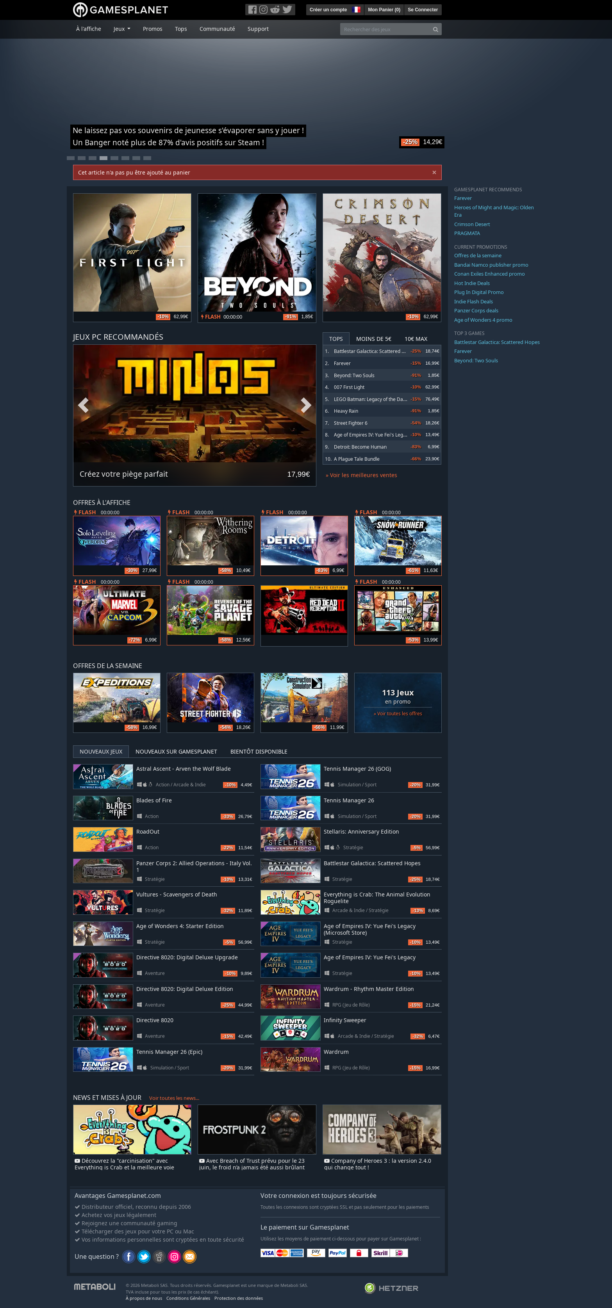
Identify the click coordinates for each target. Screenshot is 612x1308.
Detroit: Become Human (360, 447)
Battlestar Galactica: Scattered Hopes (375, 351)
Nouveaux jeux (101, 751)
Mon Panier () (384, 9)
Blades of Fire (154, 800)
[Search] (436, 29)
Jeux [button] (120, 28)
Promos (152, 28)
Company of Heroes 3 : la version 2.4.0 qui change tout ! (377, 1164)
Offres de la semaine (477, 255)
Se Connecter (423, 9)
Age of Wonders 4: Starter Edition (180, 926)
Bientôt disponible (258, 751)
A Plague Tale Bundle (357, 459)
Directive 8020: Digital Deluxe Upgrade (187, 957)
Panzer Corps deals (476, 310)
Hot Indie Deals (472, 283)
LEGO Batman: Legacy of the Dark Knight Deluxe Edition (394, 399)
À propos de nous (144, 1298)
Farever (342, 363)
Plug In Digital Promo (479, 292)
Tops (181, 28)
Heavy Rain (346, 411)
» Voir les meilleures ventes (361, 475)
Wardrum (336, 1051)
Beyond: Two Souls (354, 375)
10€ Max (416, 338)
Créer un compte (328, 9)
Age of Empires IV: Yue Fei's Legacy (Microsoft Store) (370, 929)
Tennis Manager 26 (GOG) (357, 768)
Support (258, 28)
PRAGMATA (467, 233)
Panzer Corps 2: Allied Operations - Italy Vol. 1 (194, 866)
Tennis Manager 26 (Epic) (169, 1051)
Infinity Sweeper (345, 1020)
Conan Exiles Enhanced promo (489, 273)
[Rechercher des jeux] (385, 29)
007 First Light (349, 387)
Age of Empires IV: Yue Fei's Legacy (372, 435)
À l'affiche (88, 28)
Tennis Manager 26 (349, 800)
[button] (355, 8)
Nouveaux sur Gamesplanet (176, 751)
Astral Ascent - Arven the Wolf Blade (183, 768)
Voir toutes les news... (174, 1097)
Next (306, 405)
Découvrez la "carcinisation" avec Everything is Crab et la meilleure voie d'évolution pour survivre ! (124, 1167)
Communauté (217, 28)
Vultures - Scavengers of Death (176, 894)
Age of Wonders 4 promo (483, 319)
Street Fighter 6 (351, 423)
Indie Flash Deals (473, 301)
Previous (83, 405)
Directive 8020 (154, 1020)
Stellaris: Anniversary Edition (361, 831)
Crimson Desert (472, 224)
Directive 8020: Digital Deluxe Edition (184, 989)
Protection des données (238, 1298)
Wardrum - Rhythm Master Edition (369, 989)
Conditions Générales (188, 1298)
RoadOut (147, 831)
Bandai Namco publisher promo (491, 264)
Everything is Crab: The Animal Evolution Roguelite (377, 898)
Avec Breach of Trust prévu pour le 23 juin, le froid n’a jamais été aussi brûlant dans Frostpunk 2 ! (252, 1167)
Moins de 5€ (373, 338)
